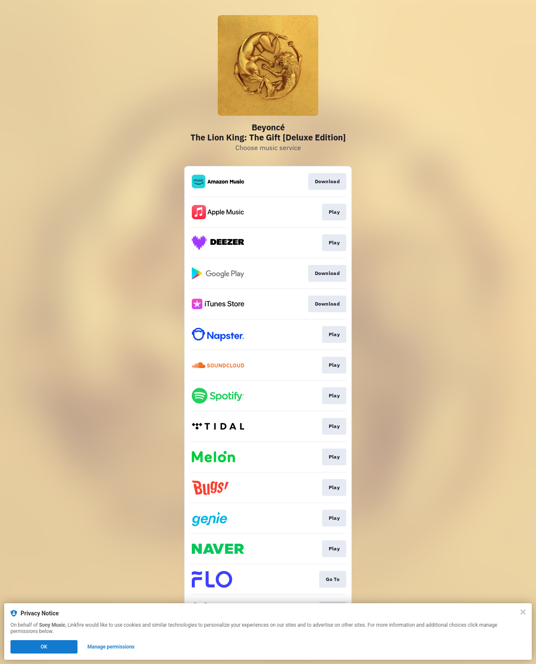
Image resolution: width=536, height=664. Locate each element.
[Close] (523, 612)
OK (44, 647)
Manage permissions (111, 647)
